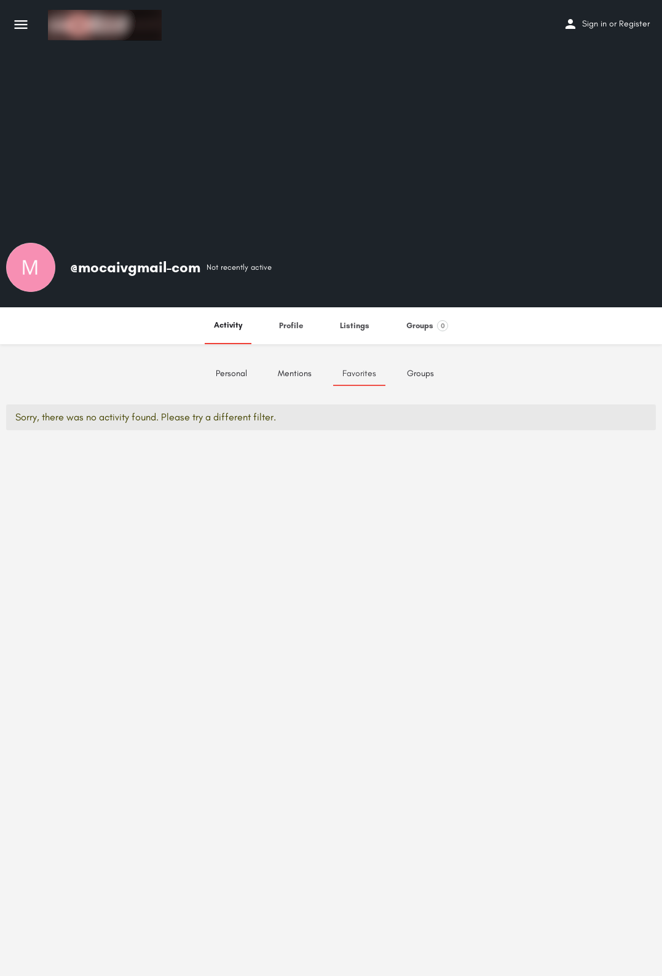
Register (634, 23)
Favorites (359, 373)
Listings (354, 325)
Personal (231, 373)
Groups (427, 325)
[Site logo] (106, 25)
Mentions (295, 373)
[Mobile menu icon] (21, 25)
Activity (228, 324)
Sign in (594, 23)
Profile (291, 325)
